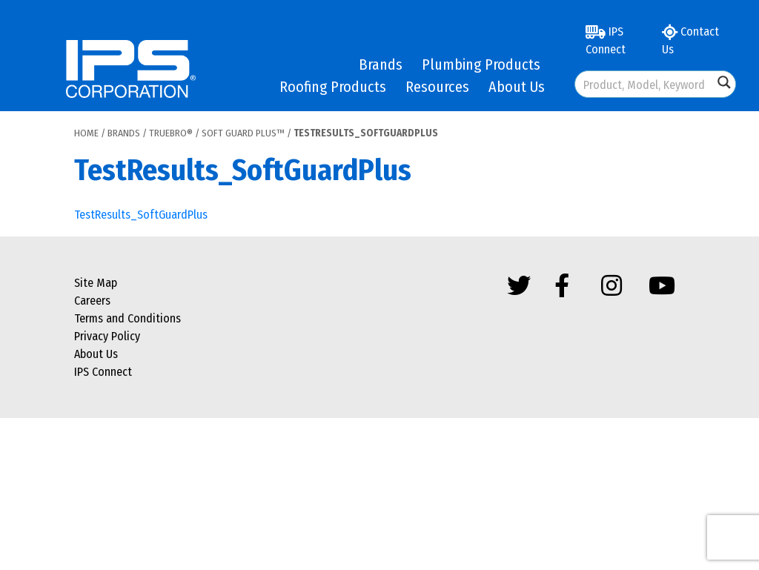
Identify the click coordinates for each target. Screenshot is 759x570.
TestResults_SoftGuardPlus (141, 215)
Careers (92, 301)
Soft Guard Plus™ (243, 133)
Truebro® (171, 133)
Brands (380, 64)
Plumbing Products (481, 64)
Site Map (95, 283)
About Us (516, 87)
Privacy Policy (107, 336)
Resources (437, 87)
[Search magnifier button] (724, 82)
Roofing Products (332, 87)
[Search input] (644, 84)
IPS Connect (606, 40)
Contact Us (690, 40)
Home (86, 133)
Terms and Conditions (127, 318)
